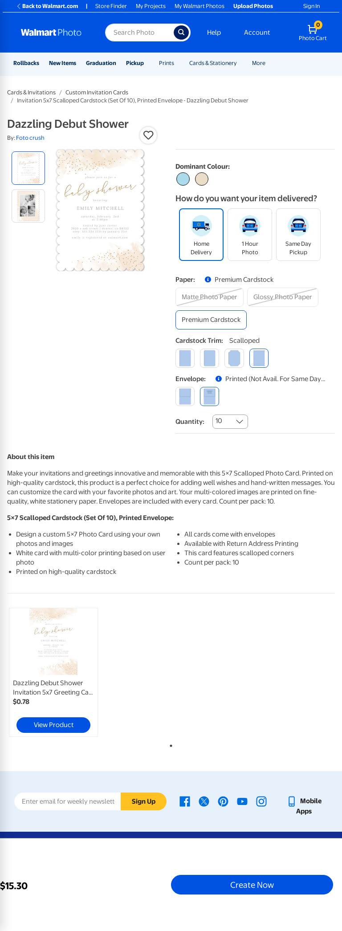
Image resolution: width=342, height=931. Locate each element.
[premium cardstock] (211, 319)
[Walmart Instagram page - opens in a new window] (261, 801)
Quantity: (189, 422)
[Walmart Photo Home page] (53, 32)
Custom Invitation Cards (96, 92)
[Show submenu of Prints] (178, 63)
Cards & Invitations (31, 92)
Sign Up (143, 801)
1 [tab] (169, 744)
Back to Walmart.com (47, 6)
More (258, 63)
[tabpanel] (62, 672)
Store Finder (111, 6)
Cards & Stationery (213, 63)
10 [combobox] (219, 421)
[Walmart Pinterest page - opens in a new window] (223, 801)
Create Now (252, 885)
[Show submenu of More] (269, 63)
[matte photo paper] (209, 297)
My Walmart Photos (199, 6)
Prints (166, 63)
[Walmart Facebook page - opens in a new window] (184, 801)
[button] (148, 135)
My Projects (151, 6)
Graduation (101, 63)
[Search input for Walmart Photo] (139, 32)
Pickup (135, 63)
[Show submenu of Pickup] (148, 63)
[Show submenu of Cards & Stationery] (241, 63)
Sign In (311, 6)
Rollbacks (26, 63)
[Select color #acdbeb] (183, 179)
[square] (185, 358)
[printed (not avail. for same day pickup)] (209, 396)
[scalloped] (259, 358)
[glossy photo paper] (282, 297)
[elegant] (234, 358)
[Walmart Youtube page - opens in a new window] (242, 801)
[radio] (28, 168)
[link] (53, 672)
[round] (209, 358)
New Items (62, 63)
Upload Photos (253, 6)
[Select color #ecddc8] (201, 179)
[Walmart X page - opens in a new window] (204, 801)
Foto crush (30, 137)
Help (214, 32)
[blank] (185, 396)
